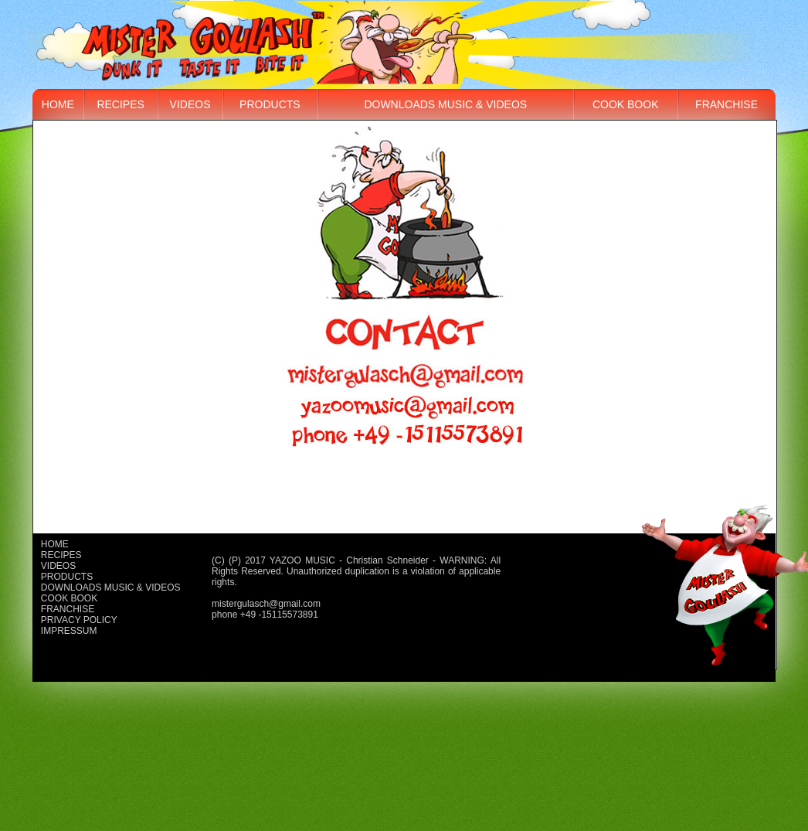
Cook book (625, 104)
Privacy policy (79, 620)
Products (269, 104)
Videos (190, 104)
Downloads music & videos (445, 104)
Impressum (69, 630)
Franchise (726, 104)
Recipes (120, 104)
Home (58, 104)
